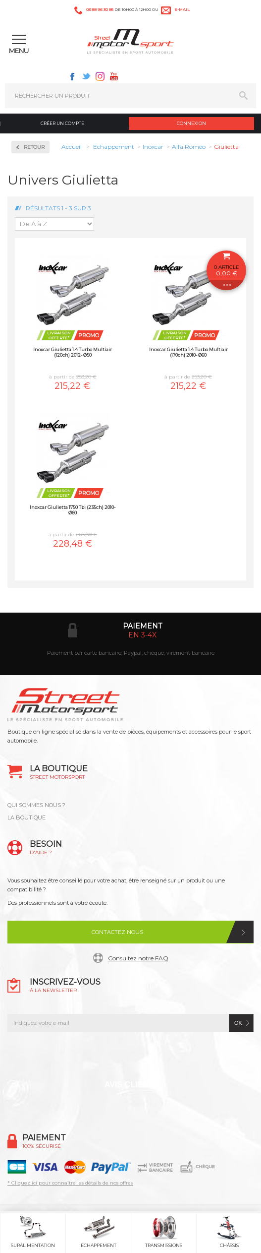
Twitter (86, 76)
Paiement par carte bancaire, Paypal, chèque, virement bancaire (130, 652)
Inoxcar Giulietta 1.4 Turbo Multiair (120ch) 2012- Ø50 (72, 352)
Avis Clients (131, 1084)
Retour (34, 147)
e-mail (182, 9)
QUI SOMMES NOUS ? (36, 805)
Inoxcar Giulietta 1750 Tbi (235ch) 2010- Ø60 (72, 509)
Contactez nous (117, 932)
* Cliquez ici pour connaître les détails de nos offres (70, 1183)
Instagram (100, 76)
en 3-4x (142, 634)
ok (238, 1023)
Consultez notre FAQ (138, 958)
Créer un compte (62, 123)
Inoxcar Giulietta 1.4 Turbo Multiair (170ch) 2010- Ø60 (188, 352)
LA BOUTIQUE (26, 817)
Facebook (72, 76)
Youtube (114, 76)
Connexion (191, 123)
